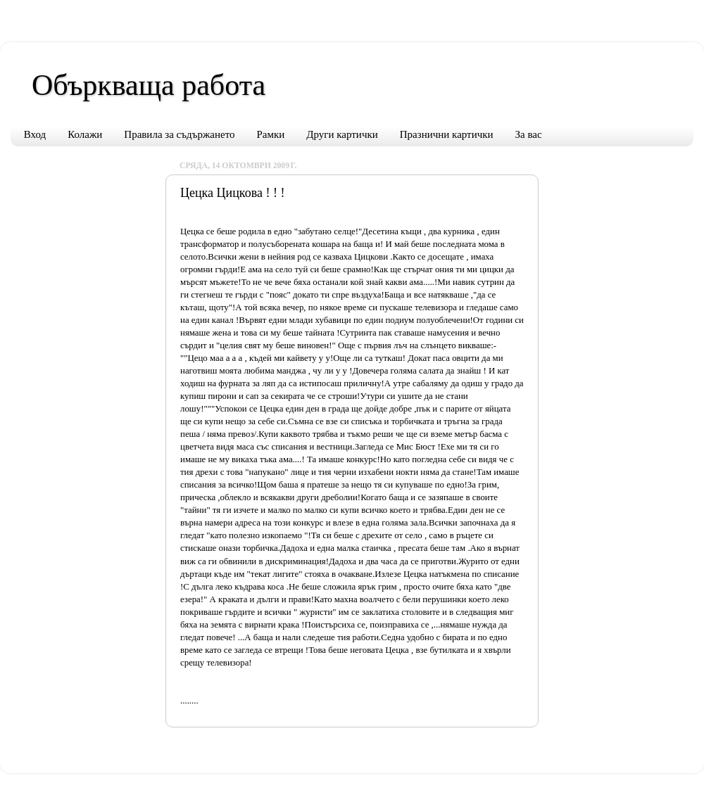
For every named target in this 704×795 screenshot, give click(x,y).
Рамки (271, 134)
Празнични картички (447, 134)
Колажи (85, 134)
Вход (35, 134)
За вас (528, 134)
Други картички (341, 134)
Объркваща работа (148, 85)
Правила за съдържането (179, 134)
